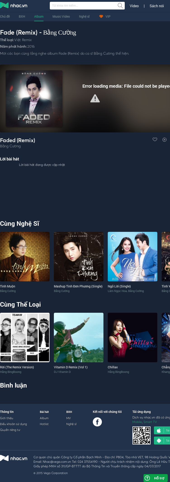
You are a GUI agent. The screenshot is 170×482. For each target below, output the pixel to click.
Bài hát (44, 412)
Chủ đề (5, 16)
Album (38, 16)
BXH (22, 16)
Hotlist (44, 424)
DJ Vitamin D (62, 372)
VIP (104, 16)
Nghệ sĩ (84, 16)
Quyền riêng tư (10, 430)
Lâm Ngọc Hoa (117, 291)
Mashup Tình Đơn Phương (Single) (78, 286)
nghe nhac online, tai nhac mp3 (14, 6)
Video (134, 6)
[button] (95, 98)
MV (68, 418)
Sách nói (157, 6)
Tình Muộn (7, 286)
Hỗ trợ (159, 478)
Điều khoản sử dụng (13, 424)
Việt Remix (22, 40)
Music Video (61, 16)
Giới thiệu (6, 418)
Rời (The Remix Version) (17, 367)
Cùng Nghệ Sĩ (19, 223)
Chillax (113, 367)
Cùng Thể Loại (20, 304)
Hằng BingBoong (10, 372)
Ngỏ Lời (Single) (119, 286)
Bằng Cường (59, 32)
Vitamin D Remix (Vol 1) (71, 367)
